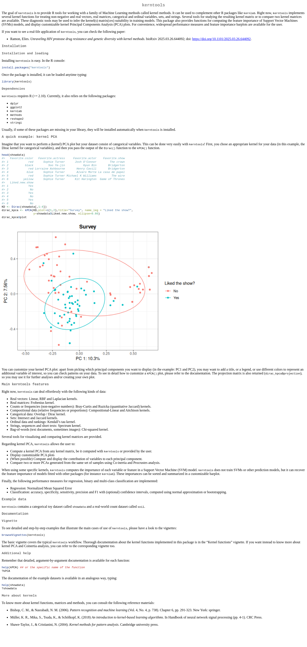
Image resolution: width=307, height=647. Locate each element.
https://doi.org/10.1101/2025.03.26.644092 (221, 40)
